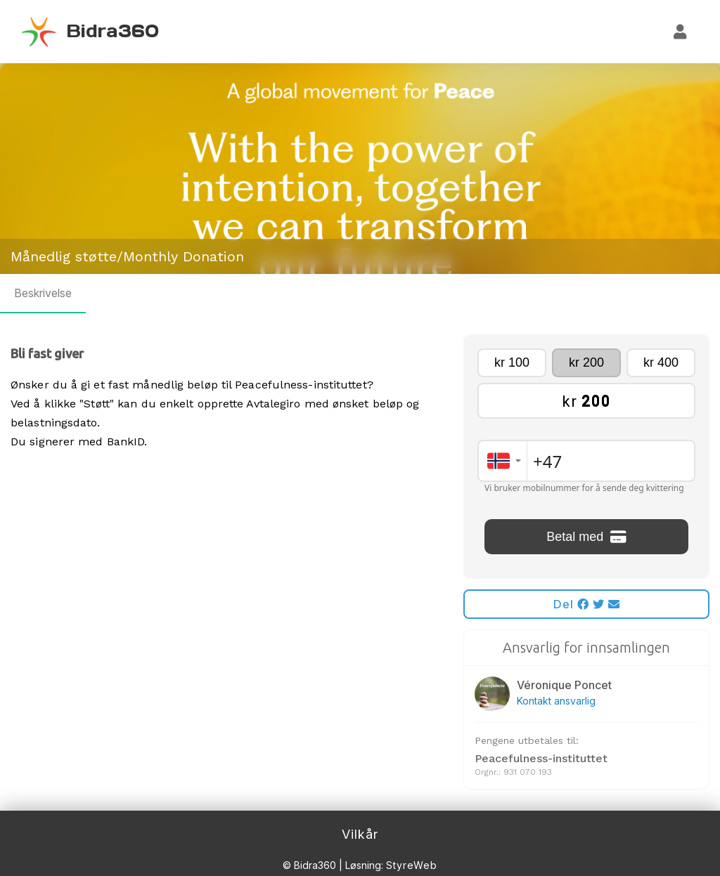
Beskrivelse (43, 293)
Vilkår (360, 834)
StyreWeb (411, 865)
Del (586, 604)
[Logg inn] (680, 31)
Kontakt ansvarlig (556, 701)
